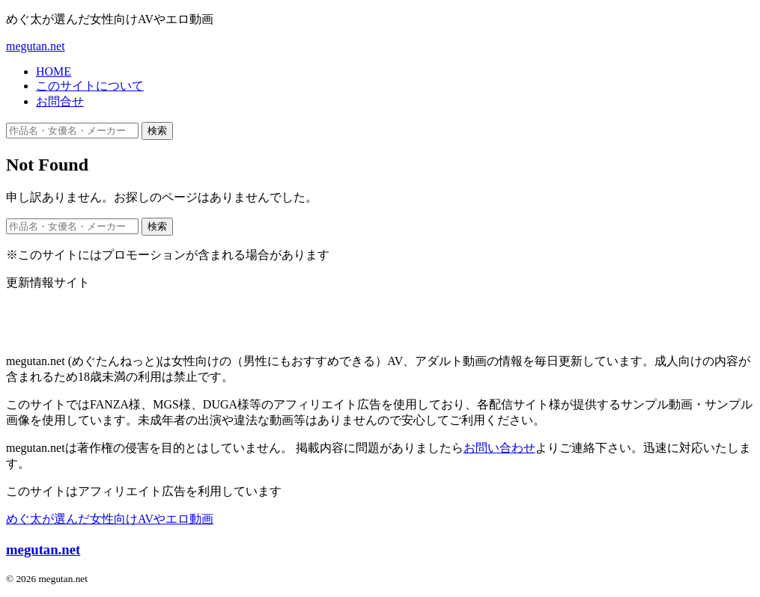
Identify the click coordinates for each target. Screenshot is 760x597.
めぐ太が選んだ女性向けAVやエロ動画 (109, 518)
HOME (53, 71)
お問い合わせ (499, 447)
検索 (157, 130)
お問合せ (60, 101)
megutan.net (35, 46)
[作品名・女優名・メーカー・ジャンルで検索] (72, 130)
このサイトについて (90, 85)
